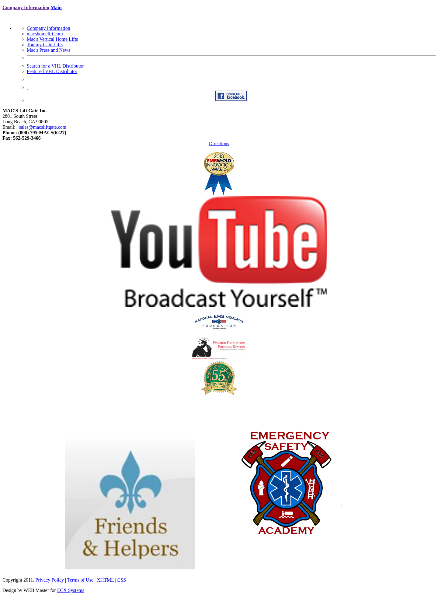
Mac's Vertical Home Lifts (52, 39)
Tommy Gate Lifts (45, 44)
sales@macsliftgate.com (43, 127)
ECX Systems (70, 590)
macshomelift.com (45, 33)
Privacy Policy (49, 579)
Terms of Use (80, 579)
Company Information (48, 28)
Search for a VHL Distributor (55, 65)
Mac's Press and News (48, 50)
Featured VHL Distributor (52, 71)
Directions (219, 143)
